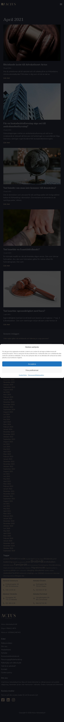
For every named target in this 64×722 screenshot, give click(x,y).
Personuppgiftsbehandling (36, 375)
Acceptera (32, 364)
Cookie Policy (23, 375)
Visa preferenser (32, 370)
